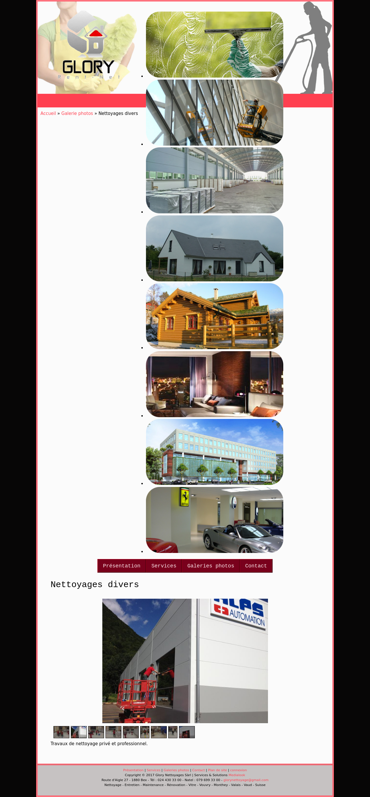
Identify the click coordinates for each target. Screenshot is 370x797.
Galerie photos (77, 113)
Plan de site (217, 770)
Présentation (121, 566)
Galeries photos (210, 566)
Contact (256, 566)
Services (163, 566)
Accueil (48, 113)
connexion (238, 770)
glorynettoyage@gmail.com (246, 780)
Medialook (237, 775)
